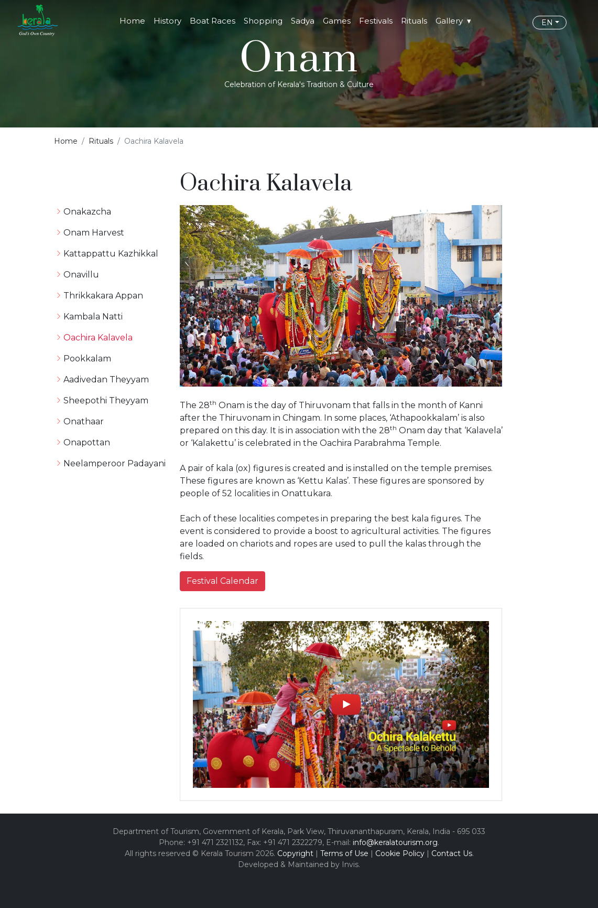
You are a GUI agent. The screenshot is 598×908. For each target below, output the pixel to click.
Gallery (449, 21)
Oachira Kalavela (98, 338)
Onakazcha (87, 212)
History (167, 21)
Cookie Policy (400, 853)
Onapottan (86, 442)
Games (337, 21)
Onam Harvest (93, 233)
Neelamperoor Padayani (114, 463)
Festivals (376, 21)
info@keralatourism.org (395, 842)
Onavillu (81, 275)
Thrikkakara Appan (103, 296)
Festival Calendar (222, 581)
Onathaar (83, 421)
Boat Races (212, 21)
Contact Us (451, 853)
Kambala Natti (93, 317)
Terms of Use (344, 853)
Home (132, 21)
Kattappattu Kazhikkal (110, 254)
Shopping (263, 21)
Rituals (414, 21)
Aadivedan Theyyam (106, 379)
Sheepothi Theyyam (105, 400)
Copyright (295, 853)
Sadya (302, 21)
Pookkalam (87, 359)
